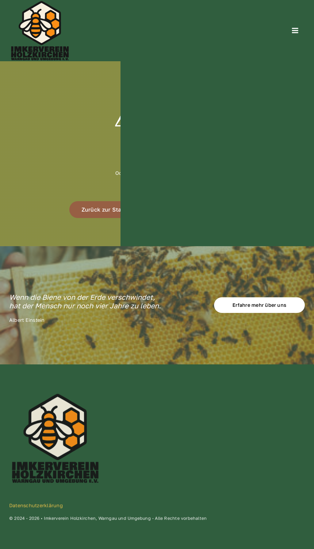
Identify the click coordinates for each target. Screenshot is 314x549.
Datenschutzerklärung (36, 507)
